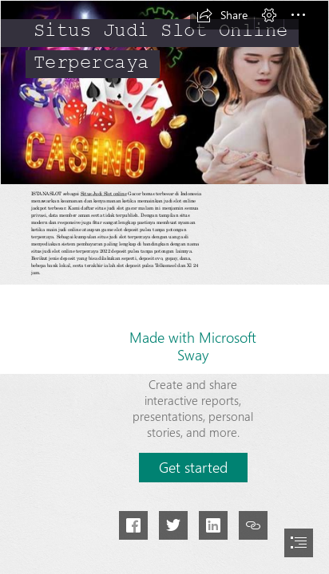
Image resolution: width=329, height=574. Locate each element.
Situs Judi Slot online (104, 194)
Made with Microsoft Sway (192, 346)
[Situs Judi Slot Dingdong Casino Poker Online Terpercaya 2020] (164, 92)
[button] (222, 15)
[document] (164, 287)
